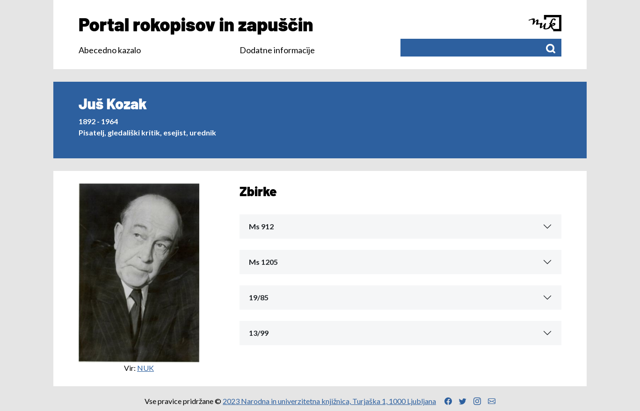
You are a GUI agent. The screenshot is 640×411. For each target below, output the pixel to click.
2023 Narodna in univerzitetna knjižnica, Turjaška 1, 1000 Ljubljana (329, 401)
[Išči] (550, 48)
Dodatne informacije (277, 50)
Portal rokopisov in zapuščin (196, 24)
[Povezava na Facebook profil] (448, 401)
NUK (145, 367)
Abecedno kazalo (110, 50)
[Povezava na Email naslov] (491, 401)
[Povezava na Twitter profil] (462, 401)
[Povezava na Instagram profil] (477, 401)
